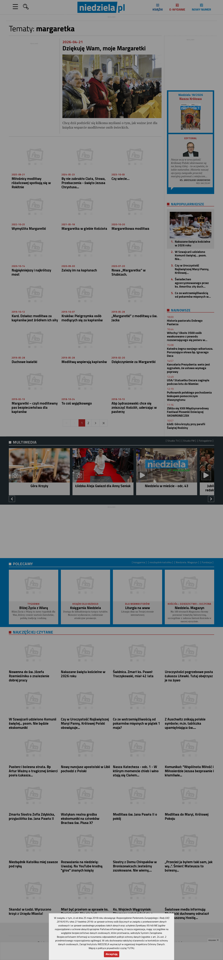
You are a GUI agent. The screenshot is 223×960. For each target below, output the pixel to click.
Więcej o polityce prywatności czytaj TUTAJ (111, 948)
